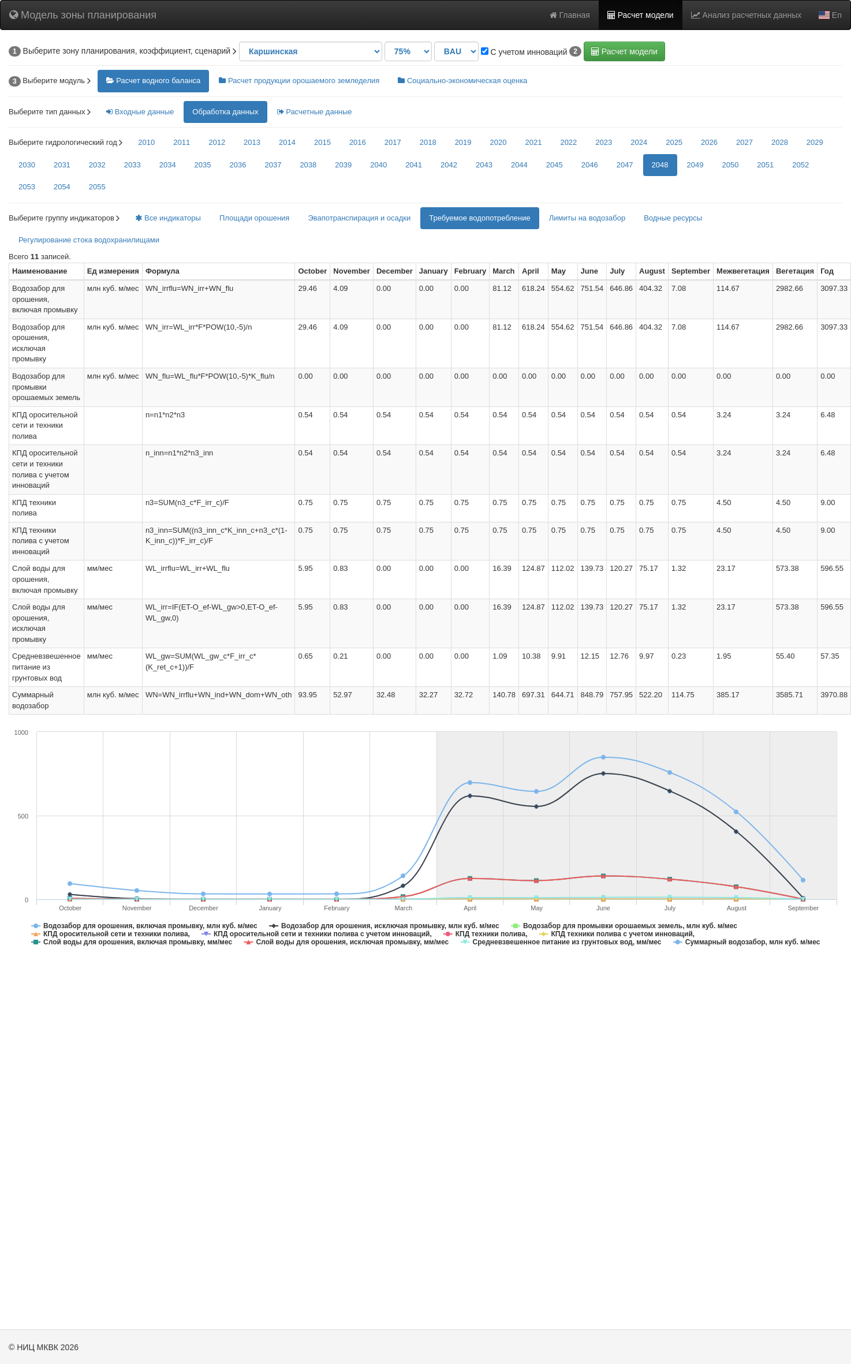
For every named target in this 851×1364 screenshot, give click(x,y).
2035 (203, 164)
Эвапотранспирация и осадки (359, 218)
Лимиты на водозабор (587, 218)
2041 (413, 164)
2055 (97, 186)
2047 (625, 164)
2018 (428, 142)
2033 (132, 164)
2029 (815, 142)
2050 (730, 164)
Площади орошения (254, 218)
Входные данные (140, 111)
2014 (287, 142)
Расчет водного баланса (153, 80)
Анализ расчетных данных (746, 15)
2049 (695, 164)
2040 (378, 164)
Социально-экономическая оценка (462, 80)
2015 (322, 142)
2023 (603, 142)
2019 (463, 142)
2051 (765, 164)
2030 (26, 164)
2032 (97, 164)
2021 (533, 142)
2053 (26, 186)
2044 (519, 164)
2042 (449, 164)
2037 (272, 164)
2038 (308, 164)
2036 (238, 164)
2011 (181, 142)
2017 (393, 142)
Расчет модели (640, 15)
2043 (484, 164)
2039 (343, 164)
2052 (800, 164)
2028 (779, 142)
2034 (167, 164)
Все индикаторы (167, 218)
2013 (252, 142)
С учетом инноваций (524, 52)
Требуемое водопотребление (479, 218)
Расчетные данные (314, 111)
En (830, 15)
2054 (62, 186)
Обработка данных (225, 111)
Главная (570, 15)
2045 (554, 164)
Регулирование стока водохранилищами (88, 240)
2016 (357, 142)
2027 (744, 142)
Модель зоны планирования (82, 15)
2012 (216, 142)
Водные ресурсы (673, 218)
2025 (674, 142)
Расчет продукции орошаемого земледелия (299, 80)
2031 (62, 164)
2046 (589, 164)
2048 (660, 164)
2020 (498, 142)
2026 (709, 142)
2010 (146, 142)
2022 (568, 142)
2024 (638, 142)
